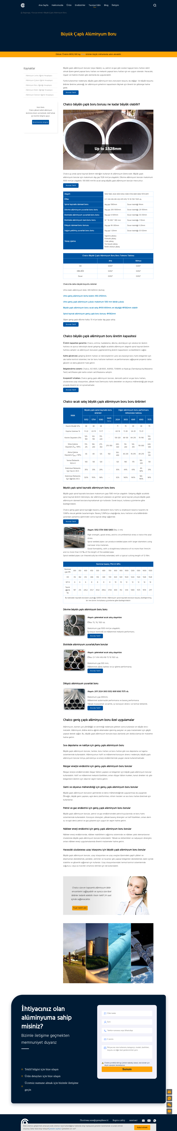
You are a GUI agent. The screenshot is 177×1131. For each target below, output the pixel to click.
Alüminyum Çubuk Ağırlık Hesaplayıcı (39, 80)
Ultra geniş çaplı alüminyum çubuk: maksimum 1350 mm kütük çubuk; (93, 302)
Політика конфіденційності (94, 1120)
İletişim (115, 5)
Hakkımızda (57, 5)
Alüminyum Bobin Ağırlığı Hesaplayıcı (39, 90)
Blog (106, 5)
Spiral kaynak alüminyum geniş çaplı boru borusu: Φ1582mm (89, 314)
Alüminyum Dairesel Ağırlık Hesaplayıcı (40, 95)
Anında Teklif (71, 92)
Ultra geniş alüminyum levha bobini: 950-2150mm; (85, 296)
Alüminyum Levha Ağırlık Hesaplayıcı (39, 75)
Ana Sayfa (43, 5)
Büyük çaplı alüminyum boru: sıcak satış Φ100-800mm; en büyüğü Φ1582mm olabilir (100, 307)
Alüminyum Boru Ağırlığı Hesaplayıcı (39, 85)
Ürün (69, 5)
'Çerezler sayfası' (54, 1128)
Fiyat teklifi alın (80, 908)
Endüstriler (80, 5)
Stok (83, 54)
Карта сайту (119, 1120)
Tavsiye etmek (37, 12)
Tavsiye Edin (95, 5)
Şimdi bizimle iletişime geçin (40, 122)
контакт (133, 1120)
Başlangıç (26, 12)
